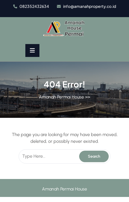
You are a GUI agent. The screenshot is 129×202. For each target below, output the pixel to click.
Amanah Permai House (61, 97)
